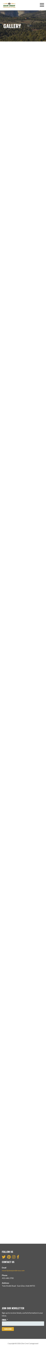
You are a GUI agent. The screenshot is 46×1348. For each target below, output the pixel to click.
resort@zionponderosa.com (13, 1270)
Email (5, 1319)
